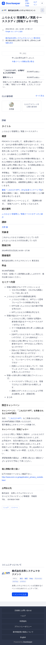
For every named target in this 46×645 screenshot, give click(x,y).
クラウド (23, 581)
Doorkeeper (27, 642)
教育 (26, 578)
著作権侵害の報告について (23, 632)
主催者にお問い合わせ (23, 610)
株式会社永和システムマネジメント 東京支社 (23, 38)
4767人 (15, 578)
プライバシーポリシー (23, 627)
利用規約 (23, 621)
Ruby (31, 578)
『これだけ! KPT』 (15, 418)
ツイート (14, 507)
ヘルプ (23, 616)
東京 (21, 578)
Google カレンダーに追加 (14, 31)
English (23, 637)
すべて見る (40, 96)
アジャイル (38, 578)
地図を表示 (9, 43)
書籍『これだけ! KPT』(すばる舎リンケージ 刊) (21, 190)
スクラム (15, 581)
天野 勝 (5, 227)
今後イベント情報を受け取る (23, 61)
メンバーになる (19, 594)
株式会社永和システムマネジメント (22, 10)
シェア (6, 507)
